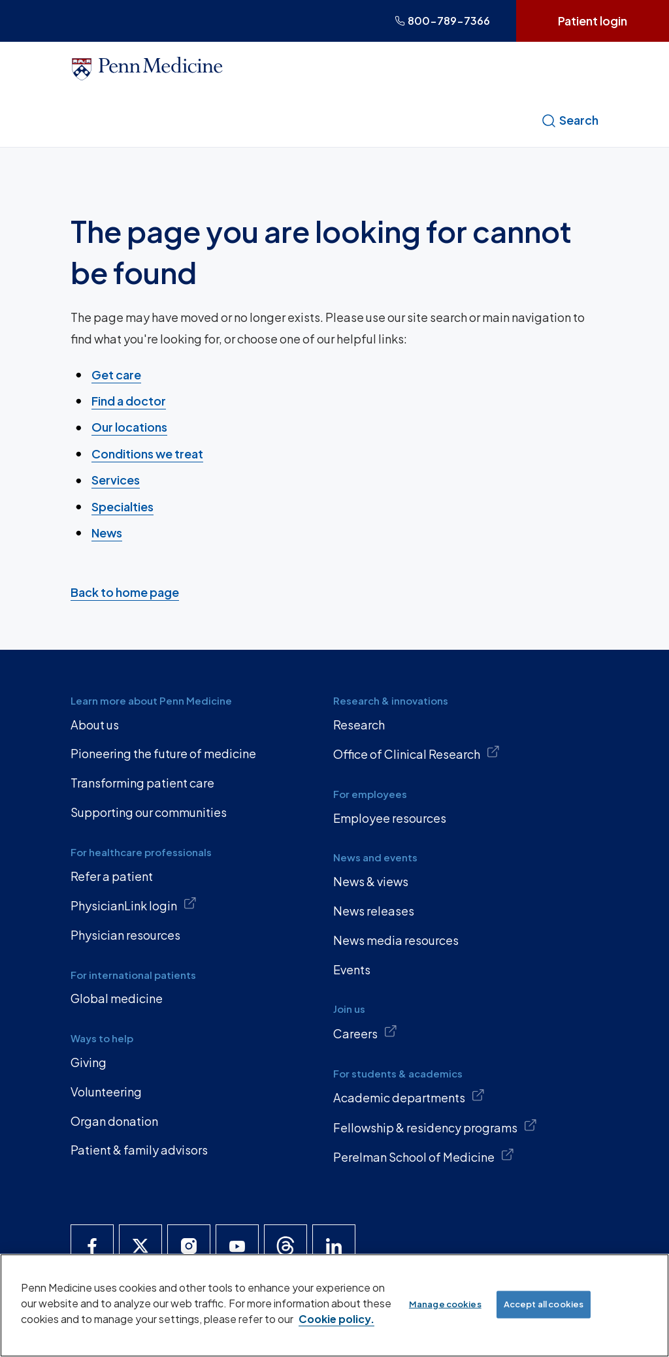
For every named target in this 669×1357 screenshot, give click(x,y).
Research (359, 724)
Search (569, 120)
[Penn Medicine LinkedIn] (334, 1246)
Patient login (592, 20)
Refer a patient (112, 876)
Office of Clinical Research (416, 752)
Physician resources (125, 934)
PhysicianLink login (134, 904)
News (106, 532)
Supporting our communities (149, 812)
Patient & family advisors (139, 1149)
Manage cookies (445, 1304)
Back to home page (125, 591)
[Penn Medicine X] (140, 1246)
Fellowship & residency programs (435, 1126)
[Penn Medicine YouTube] (237, 1246)
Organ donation (114, 1120)
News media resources (396, 940)
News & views (370, 881)
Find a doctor (128, 400)
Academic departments (409, 1096)
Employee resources (389, 817)
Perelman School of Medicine (423, 1155)
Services (115, 479)
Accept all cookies (543, 1304)
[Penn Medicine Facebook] (92, 1246)
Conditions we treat (147, 453)
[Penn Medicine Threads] (285, 1246)
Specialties (122, 505)
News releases (373, 910)
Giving (88, 1062)
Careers (365, 1032)
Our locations (129, 426)
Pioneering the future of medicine (163, 753)
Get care (116, 373)
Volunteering (106, 1091)
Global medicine (117, 998)
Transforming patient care (142, 782)
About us (95, 724)
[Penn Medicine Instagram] (189, 1246)
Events (351, 969)
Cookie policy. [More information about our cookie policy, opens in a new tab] (336, 1319)
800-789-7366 (442, 20)
